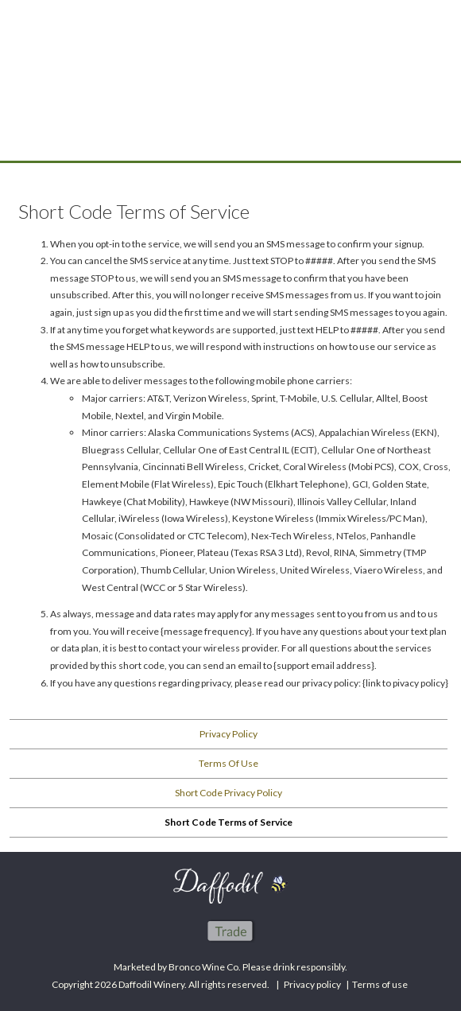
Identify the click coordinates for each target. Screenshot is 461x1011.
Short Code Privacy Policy (228, 793)
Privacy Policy (229, 734)
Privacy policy (312, 984)
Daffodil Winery (231, 104)
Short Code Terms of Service (228, 822)
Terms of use (380, 984)
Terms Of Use (228, 763)
